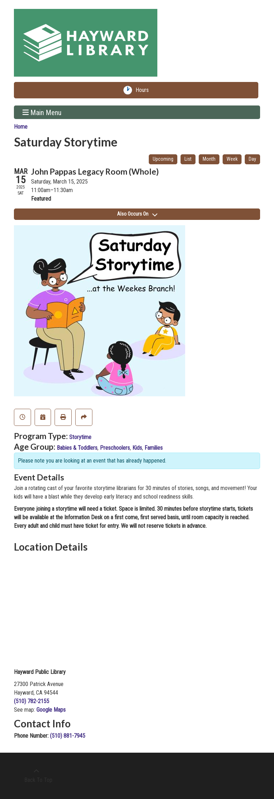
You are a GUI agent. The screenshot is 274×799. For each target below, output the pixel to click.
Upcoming (163, 159)
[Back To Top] (36, 775)
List (188, 159)
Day (252, 159)
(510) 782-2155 (31, 701)
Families (153, 447)
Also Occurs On (137, 214)
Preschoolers (115, 447)
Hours (143, 90)
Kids (137, 447)
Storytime (80, 437)
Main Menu (42, 112)
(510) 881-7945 (67, 735)
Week (232, 159)
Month (209, 159)
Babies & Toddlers (77, 447)
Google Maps (51, 709)
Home (20, 126)
